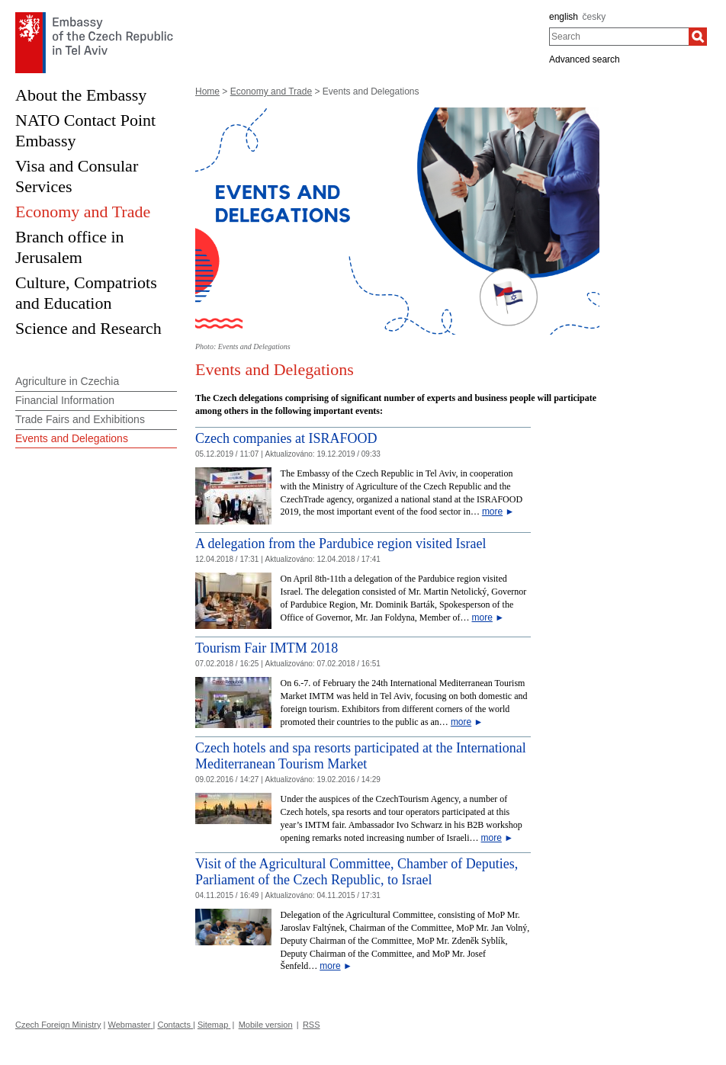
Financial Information (64, 400)
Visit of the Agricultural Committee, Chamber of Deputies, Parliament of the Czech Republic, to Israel (356, 872)
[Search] (698, 36)
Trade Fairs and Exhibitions (80, 419)
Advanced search (584, 59)
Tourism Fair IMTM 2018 (266, 648)
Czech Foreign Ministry (58, 1024)
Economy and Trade (271, 91)
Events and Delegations (71, 438)
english (563, 16)
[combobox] (619, 36)
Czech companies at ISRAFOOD (286, 438)
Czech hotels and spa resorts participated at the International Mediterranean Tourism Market (360, 756)
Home (207, 91)
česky (594, 16)
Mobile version (266, 1024)
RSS (311, 1024)
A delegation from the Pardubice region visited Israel (340, 543)
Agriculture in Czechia (67, 381)
